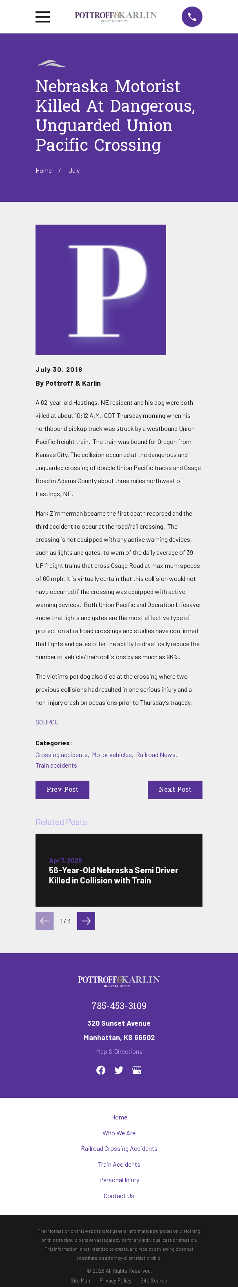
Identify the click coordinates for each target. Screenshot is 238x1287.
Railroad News (156, 754)
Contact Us (119, 1195)
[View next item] (86, 921)
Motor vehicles (112, 754)
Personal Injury (119, 1179)
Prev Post (62, 790)
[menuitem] (80, 1280)
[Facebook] (100, 1070)
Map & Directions (119, 1051)
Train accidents (56, 765)
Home (119, 1117)
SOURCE (47, 722)
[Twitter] (118, 1070)
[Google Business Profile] (136, 1070)
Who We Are (119, 1133)
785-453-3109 (119, 1006)
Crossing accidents (62, 754)
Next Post (175, 790)
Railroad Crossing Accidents (119, 1148)
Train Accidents (119, 1164)
